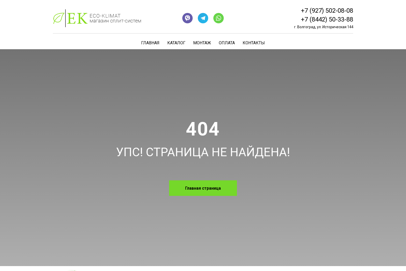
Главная (150, 42)
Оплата (227, 42)
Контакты (254, 42)
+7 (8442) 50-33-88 (327, 19)
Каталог (176, 42)
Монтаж (202, 42)
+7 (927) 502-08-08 (327, 10)
